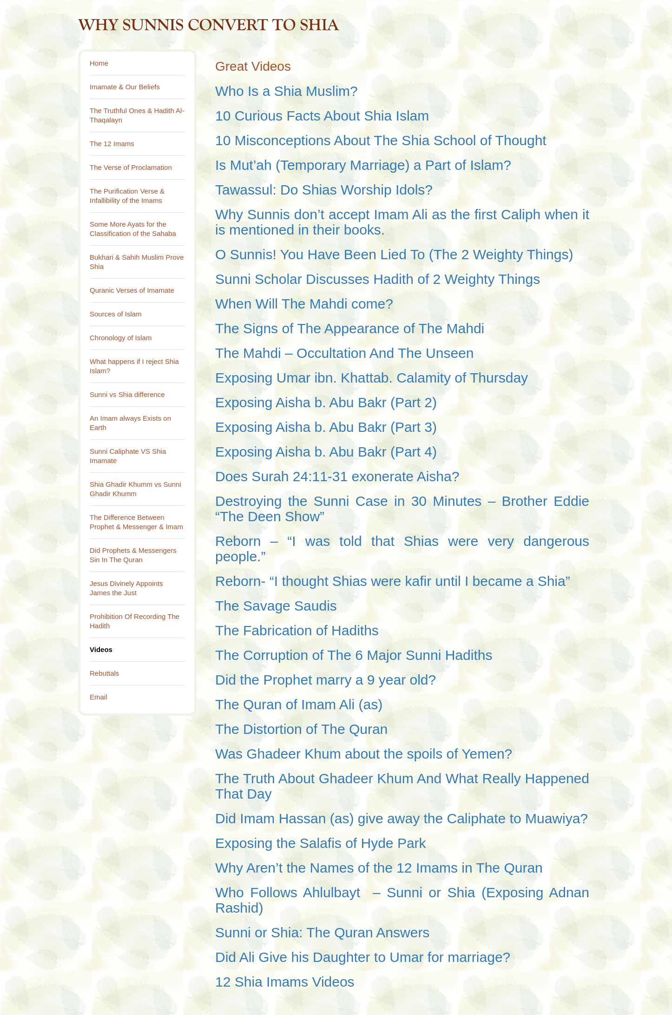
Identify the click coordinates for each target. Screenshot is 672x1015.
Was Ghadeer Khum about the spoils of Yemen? (365, 753)
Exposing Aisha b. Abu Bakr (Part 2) (326, 402)
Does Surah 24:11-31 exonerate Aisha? (337, 476)
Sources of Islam (116, 314)
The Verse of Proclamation (131, 167)
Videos (101, 649)
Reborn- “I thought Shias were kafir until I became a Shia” (392, 581)
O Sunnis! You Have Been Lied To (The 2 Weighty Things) (394, 254)
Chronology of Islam (121, 338)
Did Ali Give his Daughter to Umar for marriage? (362, 957)
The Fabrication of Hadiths (297, 630)
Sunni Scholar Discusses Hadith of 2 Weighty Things (377, 279)
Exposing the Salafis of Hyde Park (322, 843)
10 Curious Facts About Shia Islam (322, 115)
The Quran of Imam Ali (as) (298, 704)
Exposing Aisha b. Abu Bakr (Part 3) (326, 427)
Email (98, 697)
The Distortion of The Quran (303, 729)
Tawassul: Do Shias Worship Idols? (324, 189)
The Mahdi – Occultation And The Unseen (344, 353)
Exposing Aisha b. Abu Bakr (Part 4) (326, 451)
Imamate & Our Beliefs (125, 87)
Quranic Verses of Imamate (132, 290)
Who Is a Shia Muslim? (286, 91)
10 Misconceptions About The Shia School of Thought (381, 140)
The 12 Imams (112, 144)
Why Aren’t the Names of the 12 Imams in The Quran (379, 867)
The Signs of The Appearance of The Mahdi (349, 328)
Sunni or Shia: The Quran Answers (322, 932)
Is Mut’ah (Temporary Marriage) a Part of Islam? (363, 165)
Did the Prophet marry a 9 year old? (325, 679)
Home (99, 63)
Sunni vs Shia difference (127, 394)
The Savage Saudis (276, 605)
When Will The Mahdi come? (304, 303)
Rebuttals (104, 673)
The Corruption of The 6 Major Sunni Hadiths (353, 655)
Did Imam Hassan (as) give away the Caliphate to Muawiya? (401, 818)
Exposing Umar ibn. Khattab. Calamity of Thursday (371, 377)
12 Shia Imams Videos (285, 981)
